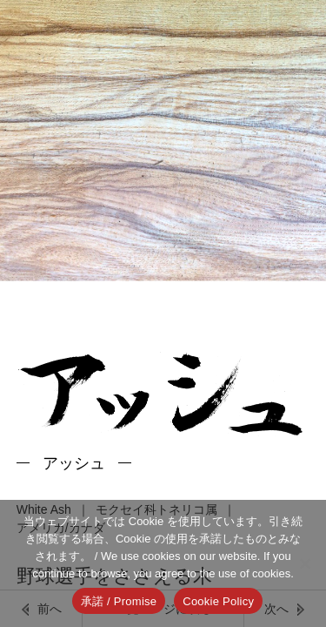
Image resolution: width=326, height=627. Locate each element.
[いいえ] (304, 563)
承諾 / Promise (119, 601)
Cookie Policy (218, 601)
